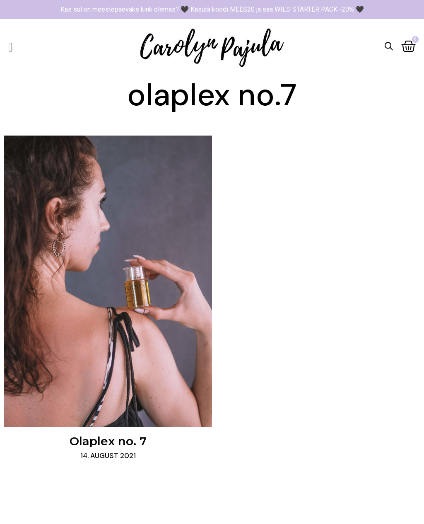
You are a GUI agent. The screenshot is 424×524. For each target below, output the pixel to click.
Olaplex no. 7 (108, 441)
